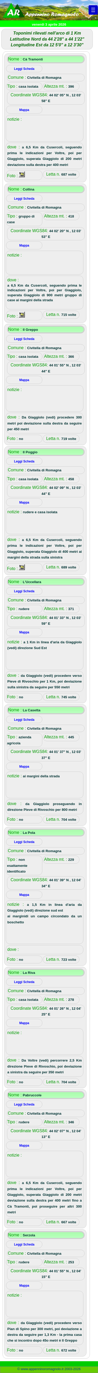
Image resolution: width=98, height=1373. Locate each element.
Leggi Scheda (24, 69)
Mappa (24, 110)
